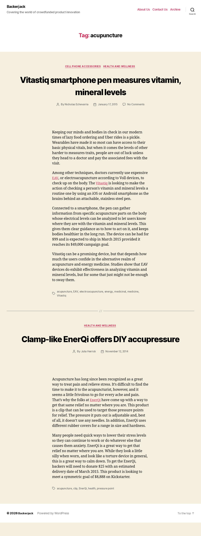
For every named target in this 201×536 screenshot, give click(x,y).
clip (76, 501)
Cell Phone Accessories (82, 67)
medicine (134, 292)
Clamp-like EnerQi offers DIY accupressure (101, 345)
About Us (143, 9)
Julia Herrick (87, 365)
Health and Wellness (120, 67)
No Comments (136, 105)
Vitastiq (102, 184)
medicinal (121, 292)
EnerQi (96, 413)
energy (109, 292)
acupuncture (64, 292)
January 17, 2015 (107, 105)
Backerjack (17, 7)
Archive (175, 9)
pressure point (107, 501)
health (93, 501)
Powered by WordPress (54, 526)
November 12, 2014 (117, 365)
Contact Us (159, 9)
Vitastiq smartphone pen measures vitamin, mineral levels (101, 85)
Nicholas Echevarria (76, 105)
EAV (55, 179)
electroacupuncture (92, 292)
